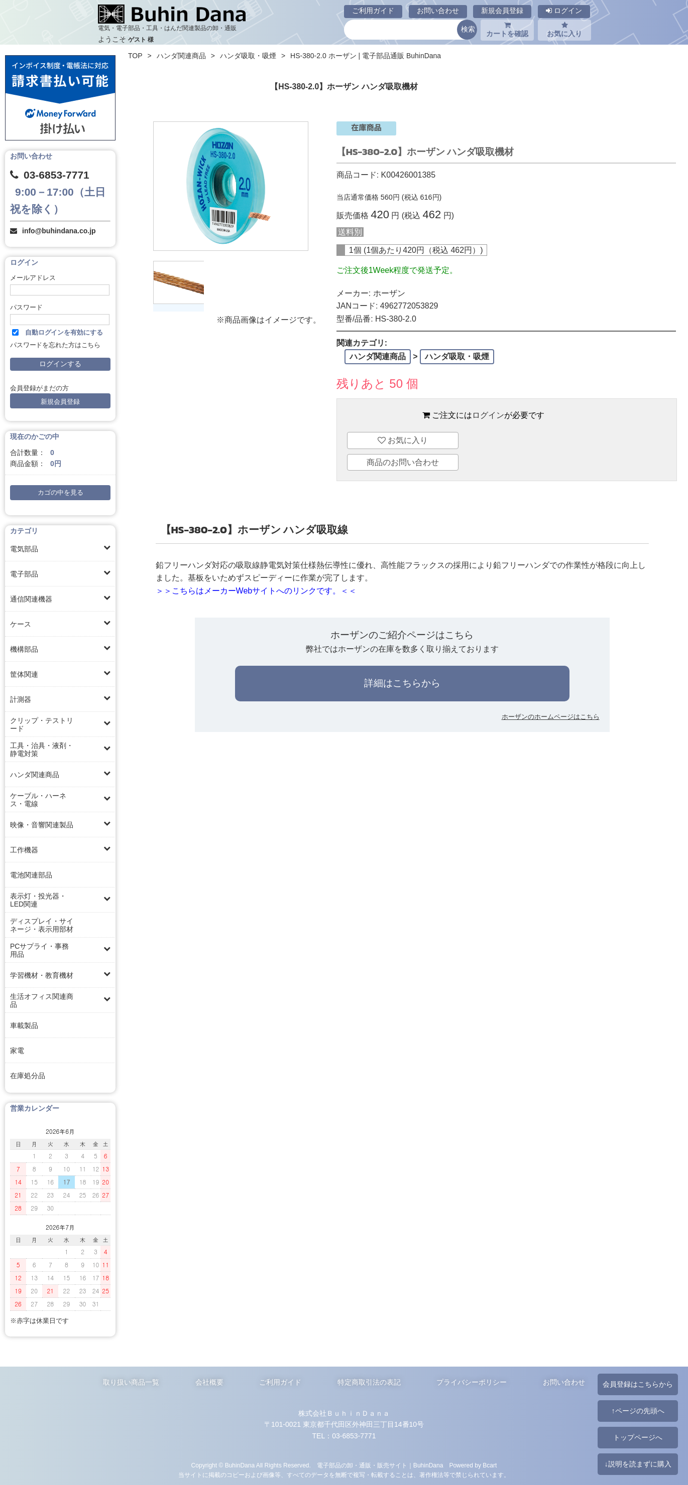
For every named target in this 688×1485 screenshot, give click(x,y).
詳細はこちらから (402, 683)
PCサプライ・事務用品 (39, 950)
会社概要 (209, 1382)
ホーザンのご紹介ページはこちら (402, 635)
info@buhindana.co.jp (59, 231)
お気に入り (564, 30)
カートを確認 (507, 30)
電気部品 (24, 549)
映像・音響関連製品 (41, 825)
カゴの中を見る (60, 492)
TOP (135, 56)
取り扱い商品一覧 (131, 1382)
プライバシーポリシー (471, 1382)
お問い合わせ (438, 11)
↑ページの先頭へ (637, 1411)
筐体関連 (24, 674)
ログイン (564, 11)
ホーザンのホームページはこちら (551, 716)
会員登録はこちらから (638, 1384)
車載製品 (24, 1025)
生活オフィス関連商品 (41, 1000)
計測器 (20, 699)
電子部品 (24, 574)
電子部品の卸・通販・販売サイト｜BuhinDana (380, 1465)
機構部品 (24, 649)
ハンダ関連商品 (34, 775)
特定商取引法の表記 (369, 1382)
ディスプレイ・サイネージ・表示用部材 (41, 925)
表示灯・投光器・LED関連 (38, 900)
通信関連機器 (31, 599)
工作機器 (24, 850)
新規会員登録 (502, 11)
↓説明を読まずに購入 (637, 1464)
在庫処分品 (27, 1076)
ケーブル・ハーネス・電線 (38, 800)
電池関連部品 (31, 875)
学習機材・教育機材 (41, 975)
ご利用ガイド (373, 11)
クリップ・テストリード (41, 724)
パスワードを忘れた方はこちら (55, 345)
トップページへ (637, 1437)
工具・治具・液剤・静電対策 (41, 749)
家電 (17, 1051)
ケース (20, 624)
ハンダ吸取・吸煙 (248, 56)
